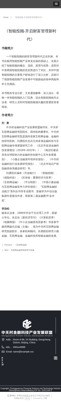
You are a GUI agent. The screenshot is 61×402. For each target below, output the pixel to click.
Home (5, 17)
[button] (56, 4)
